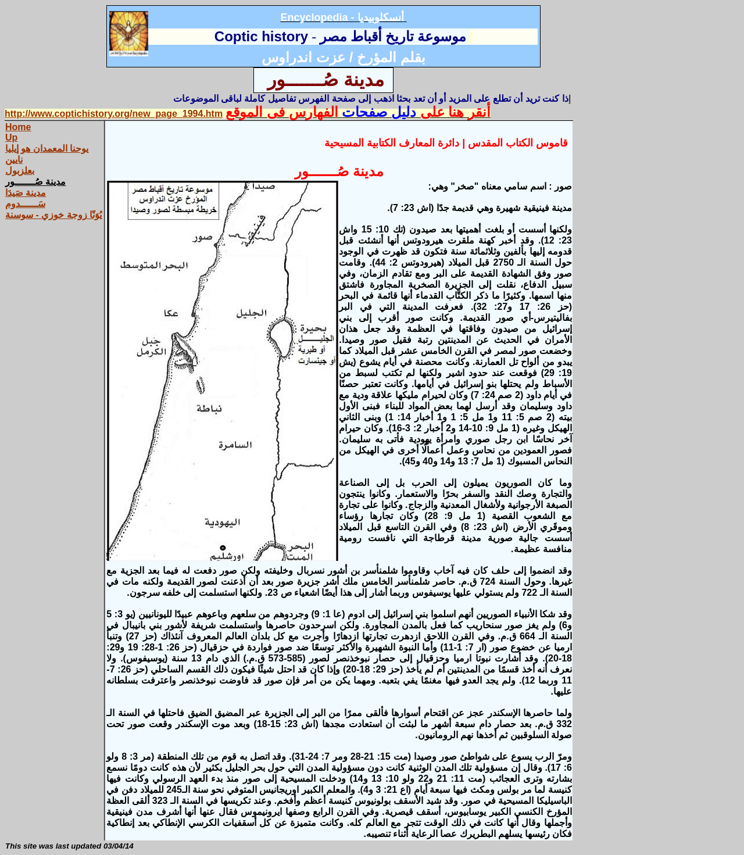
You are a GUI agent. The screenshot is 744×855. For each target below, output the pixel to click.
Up (11, 137)
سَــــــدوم (25, 204)
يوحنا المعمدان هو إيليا (46, 148)
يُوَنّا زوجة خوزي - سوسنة (53, 215)
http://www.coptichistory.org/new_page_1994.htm (114, 114)
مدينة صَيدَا (25, 193)
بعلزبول (19, 171)
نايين (14, 159)
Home (18, 127)
